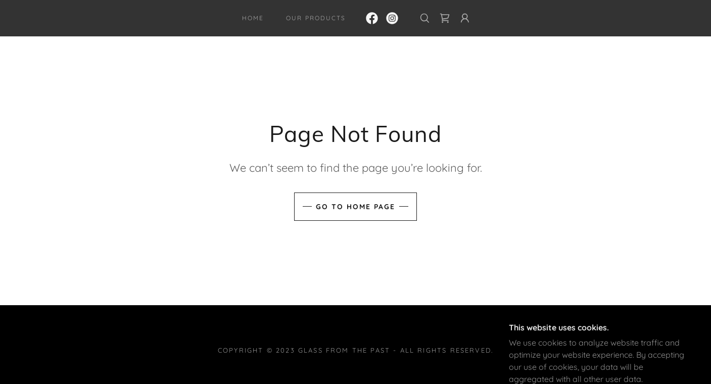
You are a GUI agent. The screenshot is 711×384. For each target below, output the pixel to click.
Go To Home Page (355, 206)
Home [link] (253, 18)
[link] (372, 18)
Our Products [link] (315, 18)
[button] (465, 18)
